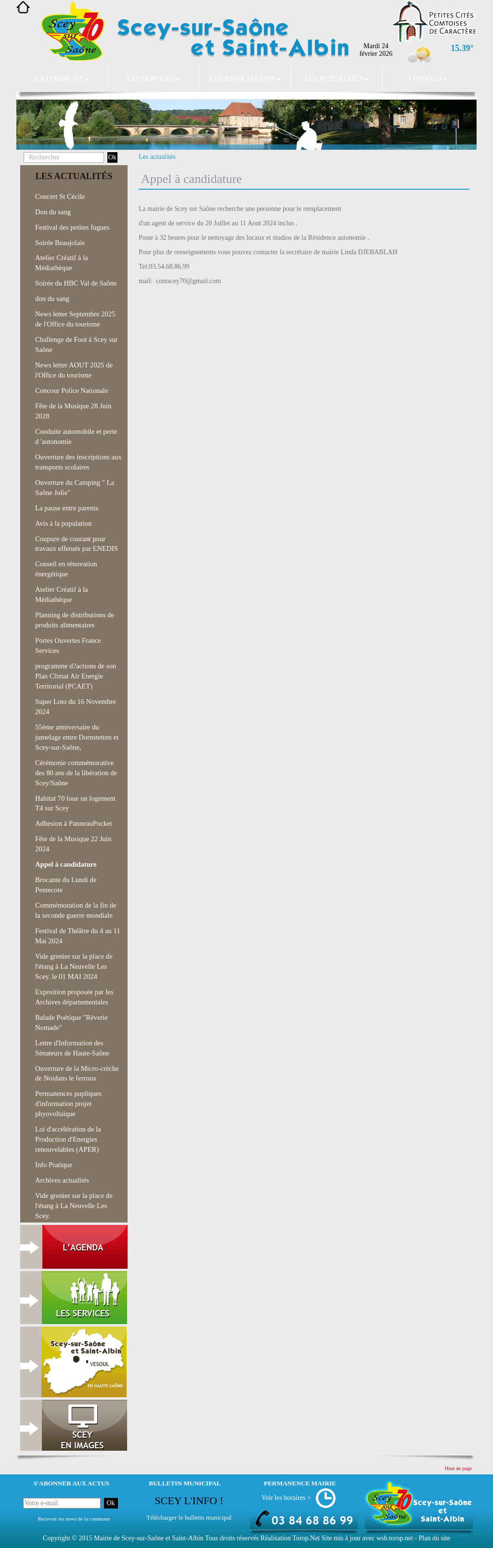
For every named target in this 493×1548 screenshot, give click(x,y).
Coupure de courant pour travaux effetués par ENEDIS (76, 544)
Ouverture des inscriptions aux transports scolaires (78, 462)
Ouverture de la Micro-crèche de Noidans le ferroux (77, 1073)
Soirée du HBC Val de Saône (76, 283)
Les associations (244, 78)
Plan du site (434, 1538)
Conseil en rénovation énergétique (66, 569)
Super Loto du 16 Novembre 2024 (75, 706)
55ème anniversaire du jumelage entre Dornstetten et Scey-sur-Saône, (76, 737)
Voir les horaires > (286, 1497)
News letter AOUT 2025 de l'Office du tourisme (74, 370)
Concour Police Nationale (71, 390)
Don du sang (53, 212)
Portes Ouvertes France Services (68, 645)
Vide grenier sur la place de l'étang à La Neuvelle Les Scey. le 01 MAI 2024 (74, 966)
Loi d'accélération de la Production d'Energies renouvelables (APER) (68, 1139)
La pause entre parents (66, 508)
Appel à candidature (66, 864)
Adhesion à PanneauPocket (73, 823)
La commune (62, 78)
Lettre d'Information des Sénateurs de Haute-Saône (72, 1048)
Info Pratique (53, 1165)
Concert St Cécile (60, 196)
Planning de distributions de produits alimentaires (74, 620)
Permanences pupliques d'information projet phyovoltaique (68, 1104)
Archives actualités (62, 1180)
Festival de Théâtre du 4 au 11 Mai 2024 (77, 936)
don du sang (52, 298)
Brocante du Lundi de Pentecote (65, 885)
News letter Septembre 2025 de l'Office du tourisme (75, 319)
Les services (153, 78)
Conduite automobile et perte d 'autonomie (76, 436)
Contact (428, 78)
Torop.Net (306, 1538)
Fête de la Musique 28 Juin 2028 (73, 411)
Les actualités (336, 78)
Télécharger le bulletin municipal (189, 1517)
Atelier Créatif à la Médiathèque (61, 263)
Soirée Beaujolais (60, 243)
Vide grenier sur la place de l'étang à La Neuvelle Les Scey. (74, 1206)
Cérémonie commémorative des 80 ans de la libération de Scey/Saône (76, 773)
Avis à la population (63, 523)
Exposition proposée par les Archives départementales (74, 997)
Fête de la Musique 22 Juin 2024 (73, 844)
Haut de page (458, 1468)
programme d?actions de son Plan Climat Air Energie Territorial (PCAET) (75, 676)
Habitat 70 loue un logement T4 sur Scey (75, 803)
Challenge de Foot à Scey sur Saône (76, 344)
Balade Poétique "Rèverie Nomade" (71, 1022)
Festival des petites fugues (72, 227)
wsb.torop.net (394, 1538)
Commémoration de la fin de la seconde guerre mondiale (76, 910)
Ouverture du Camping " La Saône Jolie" (74, 487)
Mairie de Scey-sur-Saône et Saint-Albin (149, 1538)
